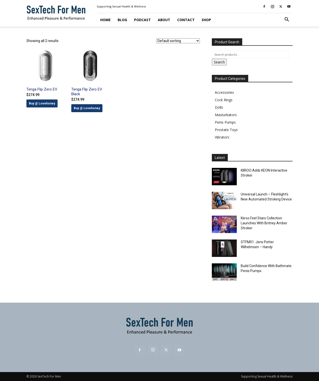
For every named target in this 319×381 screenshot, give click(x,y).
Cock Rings (224, 99)
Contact (186, 19)
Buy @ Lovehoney (42, 103)
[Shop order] (178, 40)
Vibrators (222, 137)
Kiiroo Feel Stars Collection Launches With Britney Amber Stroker (264, 223)
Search (219, 62)
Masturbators (226, 114)
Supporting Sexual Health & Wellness (121, 6)
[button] (287, 20)
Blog (122, 19)
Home (105, 19)
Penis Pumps (225, 122)
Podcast (142, 19)
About (164, 19)
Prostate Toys (226, 129)
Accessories (224, 92)
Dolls (219, 107)
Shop (206, 19)
